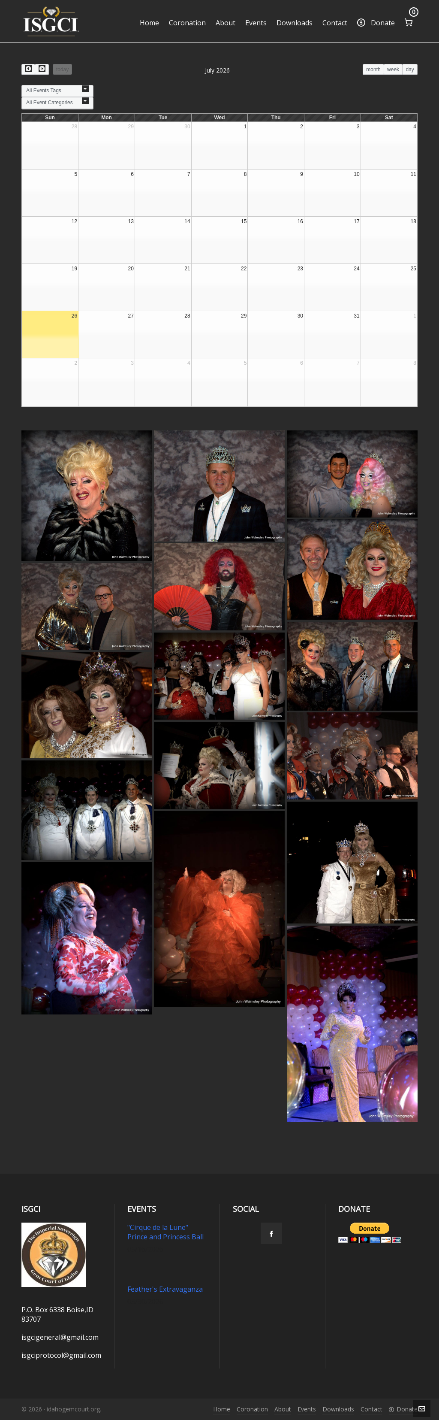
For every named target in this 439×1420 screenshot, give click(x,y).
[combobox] (57, 91)
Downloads (338, 1409)
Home (221, 1409)
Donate (403, 1409)
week (393, 70)
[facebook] (271, 1233)
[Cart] (409, 21)
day (410, 70)
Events (307, 1409)
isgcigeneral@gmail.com (60, 1337)
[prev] (28, 69)
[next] (41, 69)
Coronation (252, 1409)
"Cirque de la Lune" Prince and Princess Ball (165, 1232)
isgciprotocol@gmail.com (61, 1355)
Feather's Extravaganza (165, 1289)
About (282, 1409)
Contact (371, 1409)
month (373, 70)
